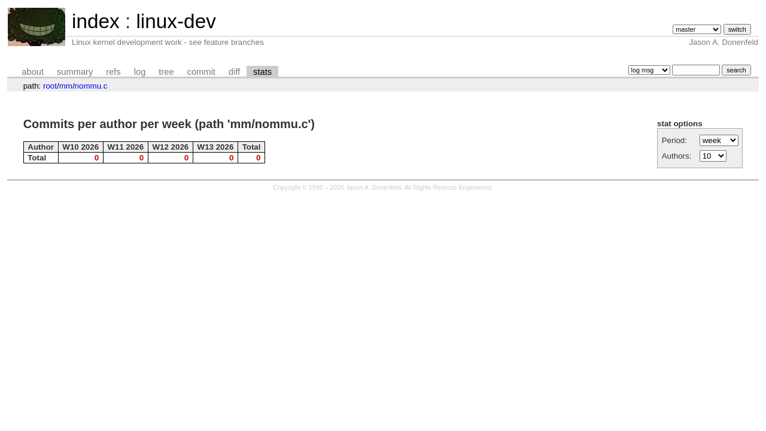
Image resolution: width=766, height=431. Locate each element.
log (140, 72)
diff (234, 72)
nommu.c (91, 85)
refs (113, 72)
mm (65, 85)
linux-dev (175, 21)
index (96, 21)
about (33, 72)
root (50, 85)
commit (201, 72)
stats (262, 72)
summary (75, 72)
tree (166, 72)
